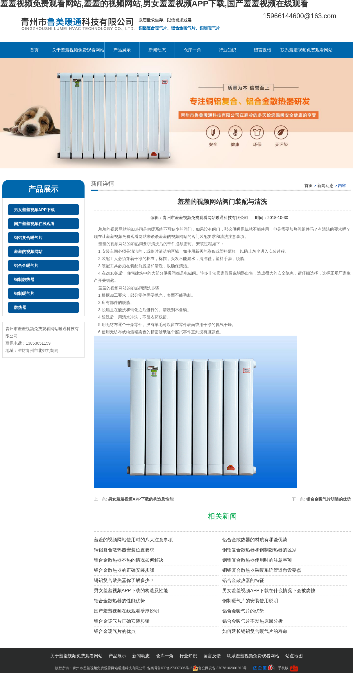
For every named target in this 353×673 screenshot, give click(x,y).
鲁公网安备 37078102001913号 (219, 668)
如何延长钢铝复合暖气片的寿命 (254, 631)
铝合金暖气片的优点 (115, 631)
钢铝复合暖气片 (28, 237)
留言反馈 (262, 49)
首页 (34, 49)
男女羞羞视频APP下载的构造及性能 (140, 499)
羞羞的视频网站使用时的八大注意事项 (133, 539)
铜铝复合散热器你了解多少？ (124, 580)
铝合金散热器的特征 (243, 580)
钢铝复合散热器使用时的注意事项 (257, 560)
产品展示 (122, 49)
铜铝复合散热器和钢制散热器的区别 (259, 549)
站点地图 (294, 655)
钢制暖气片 (24, 293)
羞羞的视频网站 (28, 251)
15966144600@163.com (299, 16)
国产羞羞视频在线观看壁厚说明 (126, 610)
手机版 (283, 668)
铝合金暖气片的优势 (243, 610)
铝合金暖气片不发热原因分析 (252, 621)
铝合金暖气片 (26, 265)
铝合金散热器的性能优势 (119, 600)
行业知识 (227, 49)
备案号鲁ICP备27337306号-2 (169, 668)
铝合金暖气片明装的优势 (328, 499)
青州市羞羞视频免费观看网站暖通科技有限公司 (206, 217)
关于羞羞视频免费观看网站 (78, 49)
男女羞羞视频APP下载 (34, 209)
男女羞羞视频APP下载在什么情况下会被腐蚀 (268, 590)
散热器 (20, 307)
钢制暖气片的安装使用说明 (250, 600)
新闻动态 (157, 49)
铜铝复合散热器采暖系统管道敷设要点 (261, 570)
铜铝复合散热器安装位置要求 (124, 549)
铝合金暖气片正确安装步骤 (122, 621)
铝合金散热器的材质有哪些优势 (254, 539)
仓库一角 (192, 49)
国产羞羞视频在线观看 (34, 223)
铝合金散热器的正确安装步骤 (124, 570)
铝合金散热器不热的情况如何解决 (129, 560)
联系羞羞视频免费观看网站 (306, 49)
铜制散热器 (24, 279)
